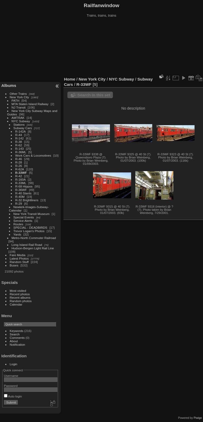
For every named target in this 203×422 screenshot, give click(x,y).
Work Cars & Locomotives (33, 155)
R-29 (18, 203)
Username (11, 375)
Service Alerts (23, 220)
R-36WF (21, 189)
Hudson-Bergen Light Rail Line (33, 248)
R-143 (19, 148)
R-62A (19, 169)
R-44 (18, 135)
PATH (16, 100)
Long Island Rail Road (27, 244)
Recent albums (20, 297)
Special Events (23, 217)
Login (13, 364)
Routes (18, 224)
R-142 (19, 138)
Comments (17, 337)
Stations (19, 124)
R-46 (18, 159)
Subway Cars (22, 128)
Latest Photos (19, 258)
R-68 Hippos (24, 186)
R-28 (18, 162)
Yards (17, 234)
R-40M (20, 196)
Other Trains (18, 93)
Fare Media (18, 255)
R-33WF (21, 172)
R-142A (20, 131)
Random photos (21, 301)
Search (15, 334)
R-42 (18, 176)
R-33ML (20, 183)
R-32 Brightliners (27, 200)
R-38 (18, 141)
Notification (17, 344)
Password (11, 385)
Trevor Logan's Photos (29, 231)
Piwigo (198, 417)
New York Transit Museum (31, 213)
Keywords (17, 330)
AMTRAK (18, 117)
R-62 (18, 145)
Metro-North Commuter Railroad (34, 238)
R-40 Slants (23, 193)
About (14, 341)
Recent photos (20, 294)
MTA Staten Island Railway (30, 104)
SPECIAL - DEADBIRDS (30, 227)
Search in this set (93, 95)
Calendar (16, 304)
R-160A (20, 179)
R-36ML (20, 152)
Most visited (18, 290)
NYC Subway (21, 121)
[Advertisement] (101, 47)
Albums (8, 85)
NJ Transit (19, 107)
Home (69, 79)
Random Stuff (19, 262)
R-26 (18, 165)
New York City (19, 97)
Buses (14, 265)
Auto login (13, 396)
